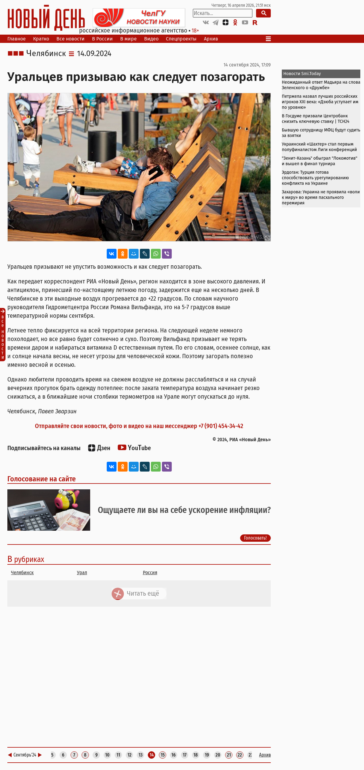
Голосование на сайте (41, 479)
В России (102, 39)
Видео (151, 39)
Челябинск (46, 53)
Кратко (41, 39)
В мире (128, 39)
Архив (211, 39)
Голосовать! (255, 538)
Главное (16, 39)
